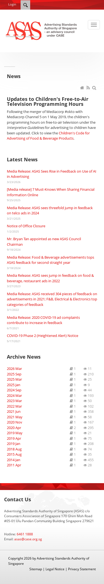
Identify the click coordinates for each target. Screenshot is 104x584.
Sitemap (35, 569)
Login (12, 4)
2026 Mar (14, 368)
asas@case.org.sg (28, 539)
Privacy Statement (82, 569)
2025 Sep (14, 374)
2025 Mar (14, 379)
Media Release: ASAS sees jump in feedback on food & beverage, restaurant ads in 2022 (50, 278)
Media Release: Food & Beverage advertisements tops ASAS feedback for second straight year (50, 260)
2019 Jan (13, 443)
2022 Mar (14, 406)
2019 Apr (14, 438)
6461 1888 (25, 534)
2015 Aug (14, 454)
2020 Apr (14, 427)
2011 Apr (14, 465)
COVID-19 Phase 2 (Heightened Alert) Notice (42, 335)
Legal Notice (55, 569)
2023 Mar (14, 400)
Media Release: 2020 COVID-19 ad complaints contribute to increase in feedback (43, 320)
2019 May (15, 432)
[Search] (25, 5)
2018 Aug (14, 449)
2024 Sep (14, 390)
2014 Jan (13, 459)
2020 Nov (14, 422)
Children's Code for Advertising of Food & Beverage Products (48, 136)
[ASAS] (42, 30)
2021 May (15, 416)
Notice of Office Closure (26, 225)
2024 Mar (14, 395)
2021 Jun (14, 411)
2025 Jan (13, 384)
